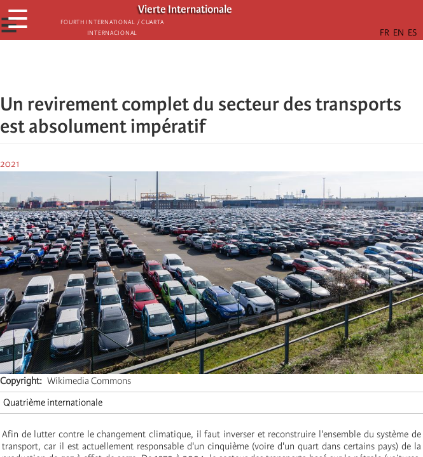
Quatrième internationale (52, 402)
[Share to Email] (229, 66)
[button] (247, 66)
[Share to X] (194, 66)
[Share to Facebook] (176, 66)
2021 (10, 163)
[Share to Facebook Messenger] (211, 66)
